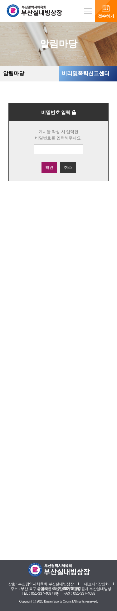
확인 (49, 167)
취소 (68, 167)
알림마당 (13, 73)
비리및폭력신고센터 (86, 73)
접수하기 (106, 16)
